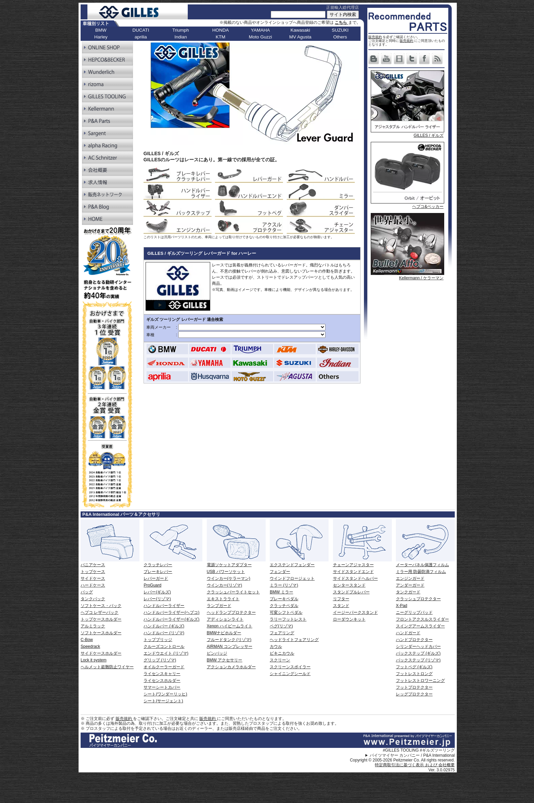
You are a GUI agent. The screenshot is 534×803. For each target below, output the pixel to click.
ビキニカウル (282, 653)
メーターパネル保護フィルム (422, 564)
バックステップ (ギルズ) (418, 653)
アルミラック (93, 626)
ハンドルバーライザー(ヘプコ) (171, 612)
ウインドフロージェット (292, 578)
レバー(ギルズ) (157, 592)
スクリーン (280, 660)
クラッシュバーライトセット (233, 592)
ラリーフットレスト (288, 619)
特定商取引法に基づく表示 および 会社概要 (415, 765)
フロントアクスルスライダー (422, 619)
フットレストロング (414, 673)
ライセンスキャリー (162, 673)
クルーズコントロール (164, 646)
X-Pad (401, 605)
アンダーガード (410, 585)
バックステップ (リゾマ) (418, 660)
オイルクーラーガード (164, 667)
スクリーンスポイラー (290, 667)
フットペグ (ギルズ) (414, 667)
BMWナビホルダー (224, 632)
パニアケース (93, 564)
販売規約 (375, 37)
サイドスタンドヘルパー (355, 578)
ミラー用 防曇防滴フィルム (421, 571)
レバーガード (156, 578)
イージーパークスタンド (355, 612)
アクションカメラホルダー (231, 667)
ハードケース (93, 585)
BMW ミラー (281, 592)
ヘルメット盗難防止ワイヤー (107, 667)
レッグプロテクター (414, 694)
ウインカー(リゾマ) (224, 585)
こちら (341, 22)
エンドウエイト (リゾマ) (166, 653)
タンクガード (408, 592)
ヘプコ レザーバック (99, 612)
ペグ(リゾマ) (281, 626)
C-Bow (87, 639)
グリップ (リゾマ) (160, 660)
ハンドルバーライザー (164, 605)
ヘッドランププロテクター (231, 612)
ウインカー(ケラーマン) (228, 578)
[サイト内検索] (298, 14)
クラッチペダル (284, 605)
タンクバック (93, 598)
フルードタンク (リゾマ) (229, 639)
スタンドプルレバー (351, 592)
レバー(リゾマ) (157, 598)
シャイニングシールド (290, 673)
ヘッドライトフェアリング (294, 639)
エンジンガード (410, 578)
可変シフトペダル (286, 612)
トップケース (93, 571)
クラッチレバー (158, 564)
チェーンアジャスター (353, 564)
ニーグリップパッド (414, 612)
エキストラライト (223, 598)
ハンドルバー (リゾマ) (164, 632)
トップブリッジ (158, 639)
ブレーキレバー (158, 571)
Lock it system (93, 660)
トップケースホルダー (101, 619)
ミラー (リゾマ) (284, 585)
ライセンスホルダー (162, 680)
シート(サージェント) (163, 701)
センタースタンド (349, 585)
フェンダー (280, 571)
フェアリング (282, 632)
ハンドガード (408, 632)
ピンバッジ (217, 653)
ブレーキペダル (284, 598)
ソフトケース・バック (101, 605)
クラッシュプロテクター (418, 598)
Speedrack (90, 646)
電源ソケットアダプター (229, 564)
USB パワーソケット (226, 571)
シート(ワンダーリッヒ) (165, 694)
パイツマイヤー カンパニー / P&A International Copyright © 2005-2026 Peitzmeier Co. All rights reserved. (402, 758)
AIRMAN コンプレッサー (229, 646)
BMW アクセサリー (225, 660)
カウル (276, 646)
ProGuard (152, 585)
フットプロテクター (414, 687)
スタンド (341, 605)
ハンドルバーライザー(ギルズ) (171, 619)
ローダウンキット (349, 619)
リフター (341, 598)
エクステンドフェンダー (292, 564)
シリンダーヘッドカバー (418, 646)
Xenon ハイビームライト (229, 626)
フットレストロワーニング (420, 680)
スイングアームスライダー (420, 626)
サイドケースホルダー (101, 653)
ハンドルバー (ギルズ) (164, 626)
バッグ (87, 592)
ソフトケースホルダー (101, 632)
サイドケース (93, 578)
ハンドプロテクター (414, 639)
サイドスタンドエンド (353, 571)
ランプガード (219, 605)
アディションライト (225, 619)
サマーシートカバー (162, 687)
